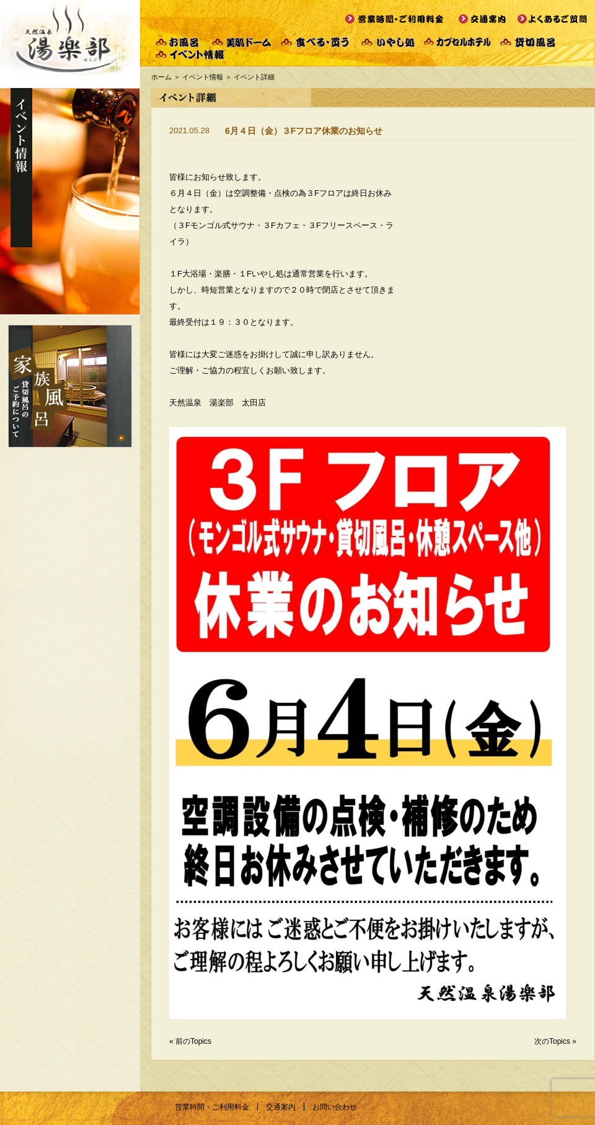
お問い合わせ (334, 1107)
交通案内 (281, 1107)
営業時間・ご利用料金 (212, 1107)
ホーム (161, 77)
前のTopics (193, 1041)
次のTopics (552, 1041)
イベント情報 (202, 77)
